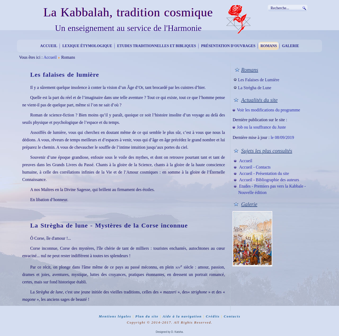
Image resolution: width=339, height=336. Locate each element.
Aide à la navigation (182, 316)
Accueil (48, 46)
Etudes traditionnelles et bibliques (156, 46)
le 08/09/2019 (282, 137)
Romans (268, 46)
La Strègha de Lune (254, 87)
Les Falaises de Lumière (258, 80)
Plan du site (147, 316)
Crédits (213, 316)
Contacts (232, 316)
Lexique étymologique (87, 46)
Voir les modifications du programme (268, 110)
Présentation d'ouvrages (228, 46)
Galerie (290, 46)
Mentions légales (115, 316)
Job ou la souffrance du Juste (261, 127)
